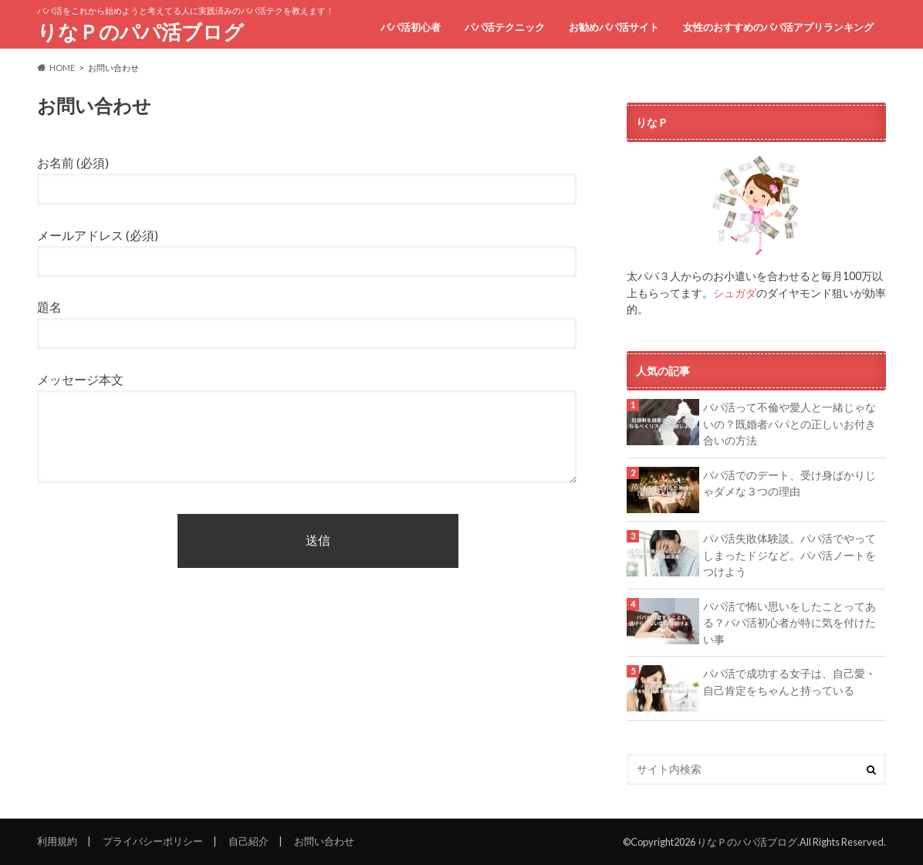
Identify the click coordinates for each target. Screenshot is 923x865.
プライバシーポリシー (153, 841)
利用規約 (57, 841)
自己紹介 (248, 841)
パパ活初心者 (410, 27)
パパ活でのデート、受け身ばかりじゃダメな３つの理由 (789, 483)
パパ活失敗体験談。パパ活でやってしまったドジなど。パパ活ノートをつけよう (789, 555)
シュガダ (734, 292)
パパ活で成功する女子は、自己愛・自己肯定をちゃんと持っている (789, 682)
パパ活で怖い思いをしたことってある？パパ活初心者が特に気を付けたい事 (789, 623)
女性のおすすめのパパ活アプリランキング (778, 27)
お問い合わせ (324, 841)
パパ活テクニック (505, 27)
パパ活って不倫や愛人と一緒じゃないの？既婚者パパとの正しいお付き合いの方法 (789, 423)
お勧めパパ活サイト (614, 27)
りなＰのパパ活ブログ (140, 31)
